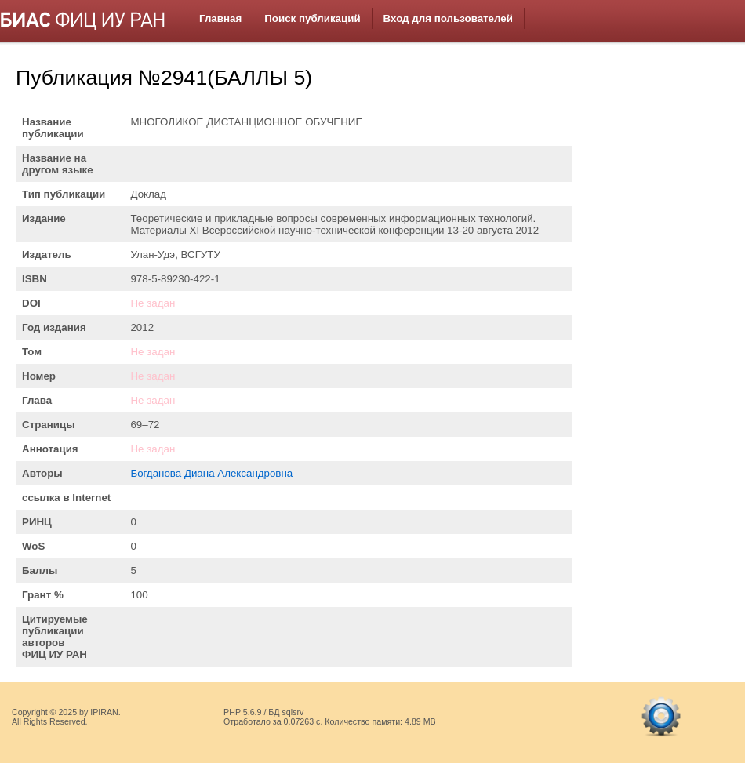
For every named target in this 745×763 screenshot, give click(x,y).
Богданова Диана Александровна (211, 473)
